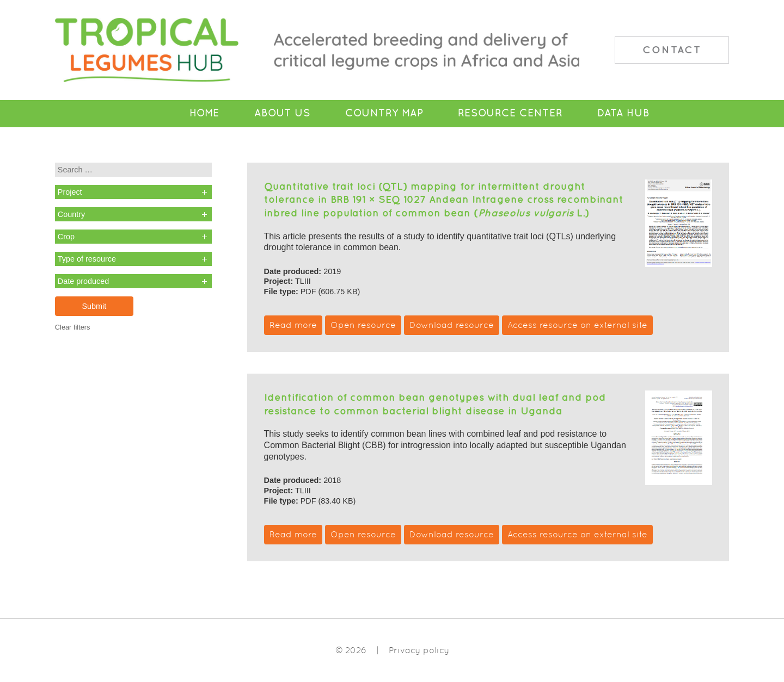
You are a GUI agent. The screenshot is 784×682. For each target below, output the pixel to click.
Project (70, 192)
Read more (293, 325)
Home (204, 113)
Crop (66, 236)
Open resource (363, 325)
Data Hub (623, 113)
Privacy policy (419, 650)
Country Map (384, 113)
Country (71, 214)
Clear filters (72, 327)
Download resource (451, 325)
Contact (671, 49)
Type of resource (87, 259)
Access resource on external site (577, 325)
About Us (282, 113)
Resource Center (510, 113)
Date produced (83, 281)
